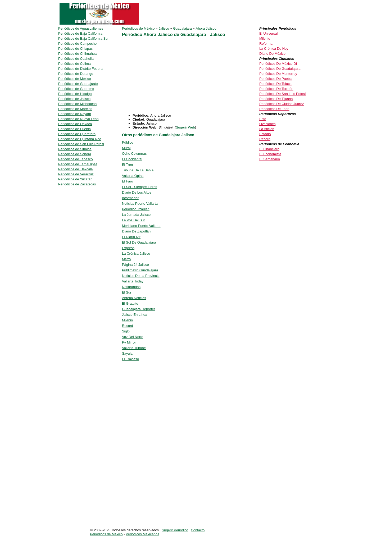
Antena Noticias (134, 298)
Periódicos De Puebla (275, 79)
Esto (262, 119)
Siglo (126, 331)
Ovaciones (267, 124)
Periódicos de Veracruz (76, 174)
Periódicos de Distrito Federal (80, 69)
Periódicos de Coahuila (76, 59)
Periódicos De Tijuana (276, 99)
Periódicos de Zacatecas (77, 184)
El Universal (268, 33)
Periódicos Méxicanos (142, 534)
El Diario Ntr (131, 237)
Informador (130, 198)
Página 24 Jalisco (135, 265)
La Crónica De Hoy (273, 49)
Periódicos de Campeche (77, 43)
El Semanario (269, 159)
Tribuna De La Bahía (137, 170)
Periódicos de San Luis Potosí (81, 144)
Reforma (266, 43)
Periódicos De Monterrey (278, 74)
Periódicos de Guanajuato (78, 84)
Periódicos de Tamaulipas (77, 164)
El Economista (270, 154)
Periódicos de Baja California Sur (83, 38)
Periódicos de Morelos (75, 109)
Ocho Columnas (134, 154)
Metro (126, 259)
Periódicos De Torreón (276, 89)
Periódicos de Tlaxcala (75, 169)
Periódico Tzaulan (135, 209)
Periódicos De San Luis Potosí (282, 94)
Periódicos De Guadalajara (279, 69)
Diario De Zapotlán (136, 231)
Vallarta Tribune (134, 348)
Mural (126, 148)
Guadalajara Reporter (138, 309)
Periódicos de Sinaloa (75, 149)
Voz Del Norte (132, 337)
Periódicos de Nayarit (74, 114)
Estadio (265, 134)
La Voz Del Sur (133, 220)
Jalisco (163, 28)
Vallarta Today (132, 281)
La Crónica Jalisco (136, 253)
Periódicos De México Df (278, 64)
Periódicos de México (138, 28)
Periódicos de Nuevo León (78, 119)
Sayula (127, 353)
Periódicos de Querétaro (77, 134)
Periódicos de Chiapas (75, 49)
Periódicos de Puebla (74, 129)
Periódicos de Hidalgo (75, 94)
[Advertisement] (166, 76)
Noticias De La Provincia (141, 276)
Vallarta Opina (132, 176)
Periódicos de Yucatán (75, 179)
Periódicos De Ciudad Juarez (281, 104)
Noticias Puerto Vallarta (140, 203)
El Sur (126, 292)
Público (127, 142)
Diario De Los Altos (136, 192)
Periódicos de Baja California (80, 33)
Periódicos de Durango (75, 74)
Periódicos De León (274, 109)
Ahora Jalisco (206, 28)
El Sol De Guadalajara (139, 242)
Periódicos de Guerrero (76, 89)
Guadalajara (182, 28)
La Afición (266, 129)
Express (128, 248)
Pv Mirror (129, 342)
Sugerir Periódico (175, 530)
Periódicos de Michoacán (77, 104)
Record (127, 326)
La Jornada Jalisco (136, 215)
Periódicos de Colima (74, 64)
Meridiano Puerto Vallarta (141, 226)
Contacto (198, 530)
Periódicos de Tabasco (75, 159)
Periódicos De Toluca (275, 84)
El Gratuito (130, 303)
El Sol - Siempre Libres (139, 187)
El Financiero (269, 149)
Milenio (127, 320)
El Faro (127, 181)
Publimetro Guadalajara (140, 270)
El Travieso (130, 359)
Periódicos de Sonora (74, 154)
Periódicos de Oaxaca (75, 124)
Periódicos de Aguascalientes (80, 28)
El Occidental (132, 159)
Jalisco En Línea (134, 315)
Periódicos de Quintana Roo (79, 139)
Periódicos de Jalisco (74, 99)
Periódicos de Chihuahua (77, 54)
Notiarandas (131, 287)
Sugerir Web (185, 127)
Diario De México (272, 54)
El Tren (127, 165)
